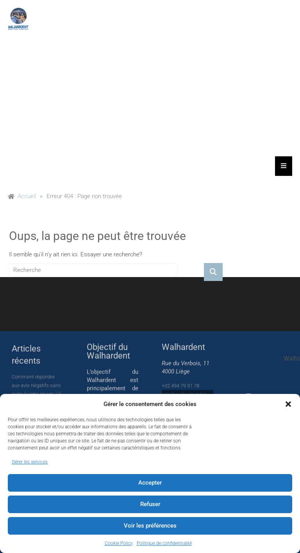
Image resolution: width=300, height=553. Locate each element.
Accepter (150, 482)
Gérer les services (30, 462)
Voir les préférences (150, 525)
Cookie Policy (119, 543)
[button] (288, 404)
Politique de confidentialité (164, 543)
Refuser (150, 504)
